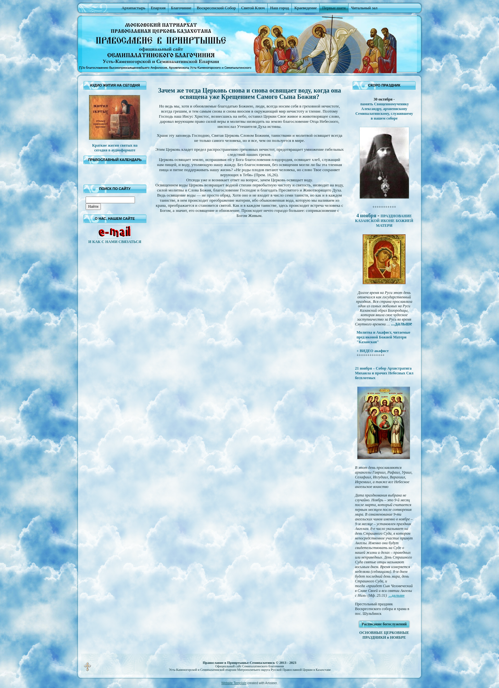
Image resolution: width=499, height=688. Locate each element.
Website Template (233, 683)
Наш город (279, 7)
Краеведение (305, 7)
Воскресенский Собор (216, 7)
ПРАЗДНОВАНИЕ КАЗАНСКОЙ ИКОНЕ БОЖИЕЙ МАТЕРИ (384, 221)
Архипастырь (133, 7)
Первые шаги (334, 7)
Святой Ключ (253, 7)
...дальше (396, 595)
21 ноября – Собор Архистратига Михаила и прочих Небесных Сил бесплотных (384, 373)
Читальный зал (364, 7)
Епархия (158, 7)
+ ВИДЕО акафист (372, 351)
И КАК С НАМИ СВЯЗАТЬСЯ (114, 242)
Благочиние (181, 7)
